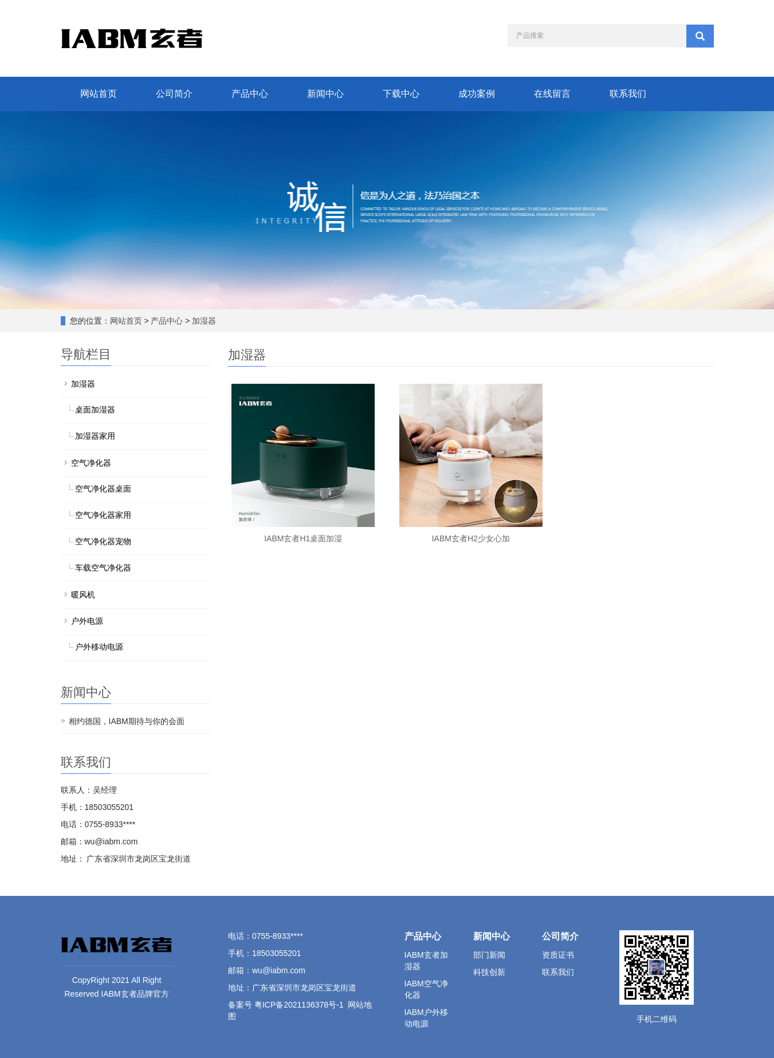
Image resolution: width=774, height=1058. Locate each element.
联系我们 (628, 94)
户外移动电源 (99, 646)
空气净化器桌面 (103, 488)
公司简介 (174, 94)
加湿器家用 (95, 435)
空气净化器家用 (103, 515)
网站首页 (98, 94)
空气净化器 (91, 462)
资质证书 (558, 954)
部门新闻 (489, 954)
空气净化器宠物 (103, 541)
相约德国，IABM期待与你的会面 (126, 721)
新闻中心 (325, 94)
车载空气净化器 (103, 567)
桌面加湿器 (95, 409)
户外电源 (87, 621)
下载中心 (401, 94)
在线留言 (552, 94)
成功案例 (476, 94)
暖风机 (83, 594)
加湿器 (203, 320)
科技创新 (489, 972)
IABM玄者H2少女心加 (471, 538)
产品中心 (249, 94)
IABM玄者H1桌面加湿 (303, 538)
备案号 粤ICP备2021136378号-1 (286, 1004)
